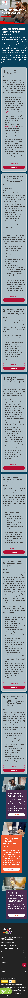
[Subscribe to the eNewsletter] (11, 951)
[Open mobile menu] (26, 3)
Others (14, 971)
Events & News (14, 962)
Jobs (14, 958)
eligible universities (11, 114)
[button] (16, 2)
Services (14, 967)
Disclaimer (13, 976)
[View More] (14, 166)
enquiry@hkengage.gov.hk (8, 942)
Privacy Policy (5, 976)
